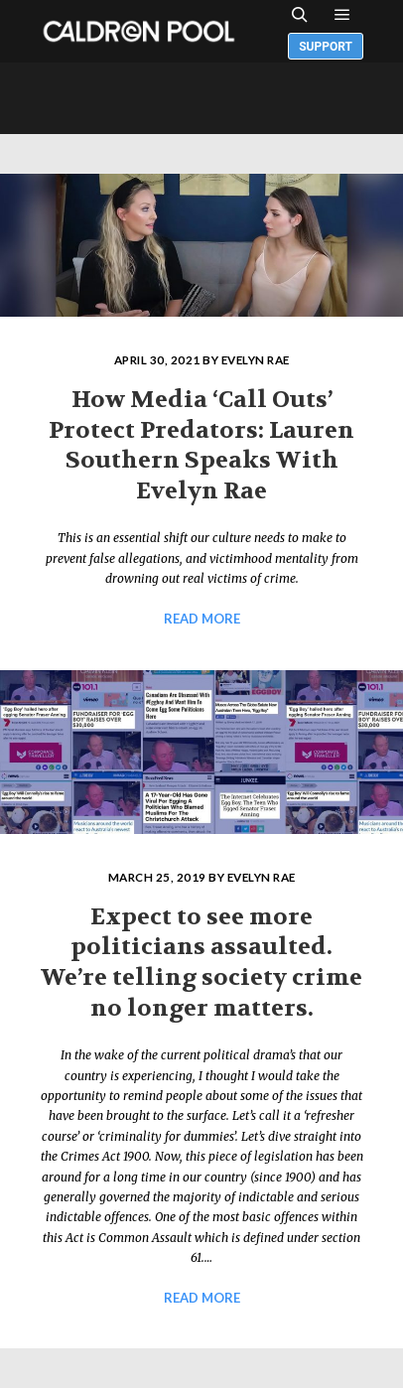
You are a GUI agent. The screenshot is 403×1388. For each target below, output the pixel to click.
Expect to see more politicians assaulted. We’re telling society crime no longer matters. (201, 963)
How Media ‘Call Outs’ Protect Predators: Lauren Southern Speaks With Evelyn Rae (201, 445)
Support (325, 47)
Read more (202, 618)
